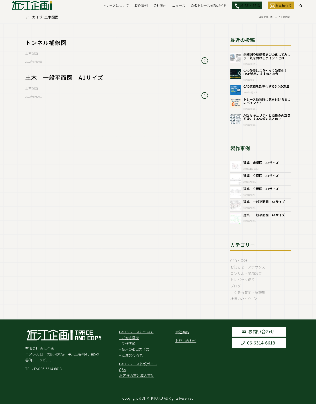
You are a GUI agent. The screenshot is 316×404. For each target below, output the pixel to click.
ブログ (235, 286)
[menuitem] (116, 5)
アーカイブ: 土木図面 (41, 17)
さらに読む (205, 60)
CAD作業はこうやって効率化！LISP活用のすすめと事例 (265, 72)
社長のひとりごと (244, 298)
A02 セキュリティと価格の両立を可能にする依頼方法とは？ (267, 117)
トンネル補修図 (51, 42)
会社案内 (182, 331)
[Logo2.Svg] (32, 5)
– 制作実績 (127, 343)
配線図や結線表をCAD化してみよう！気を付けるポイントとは (267, 56)
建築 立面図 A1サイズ (261, 175)
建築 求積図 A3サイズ (261, 162)
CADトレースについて (136, 331)
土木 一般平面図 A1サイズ (64, 77)
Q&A (122, 369)
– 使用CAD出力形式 (134, 349)
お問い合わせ (185, 340)
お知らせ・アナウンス (247, 267)
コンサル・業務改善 (246, 273)
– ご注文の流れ (131, 355)
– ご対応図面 (129, 337)
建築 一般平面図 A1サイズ (264, 201)
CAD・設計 (238, 260)
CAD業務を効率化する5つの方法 (266, 86)
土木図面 (31, 53)
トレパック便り (242, 279)
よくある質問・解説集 (247, 292)
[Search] (301, 5)
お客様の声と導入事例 (136, 375)
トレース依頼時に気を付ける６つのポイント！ (267, 101)
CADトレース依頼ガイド (138, 363)
